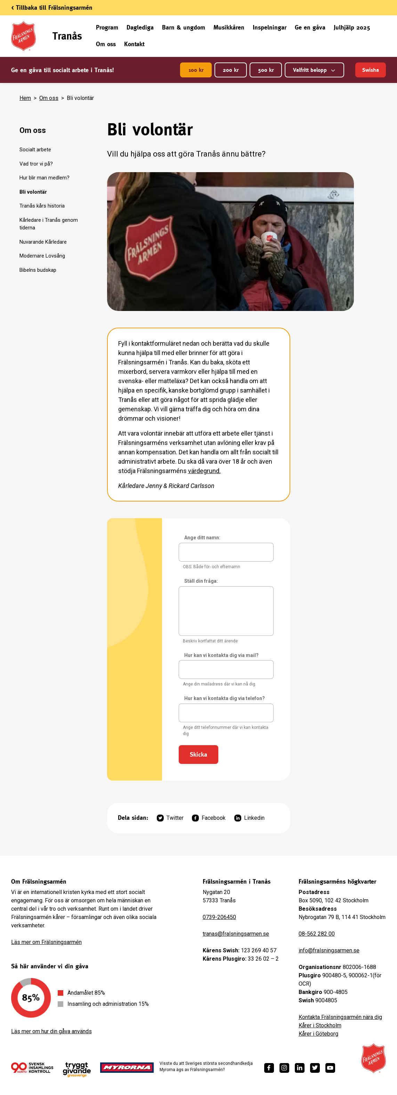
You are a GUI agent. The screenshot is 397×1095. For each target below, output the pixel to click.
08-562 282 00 (317, 933)
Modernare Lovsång (42, 256)
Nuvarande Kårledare (43, 242)
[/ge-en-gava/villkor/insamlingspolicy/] (32, 1067)
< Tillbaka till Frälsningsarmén (51, 7)
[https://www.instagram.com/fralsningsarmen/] (284, 1068)
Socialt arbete (35, 149)
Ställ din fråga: (201, 581)
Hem (25, 98)
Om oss (106, 44)
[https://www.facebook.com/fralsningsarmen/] (269, 1068)
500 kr (266, 70)
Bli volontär (33, 192)
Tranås (67, 36)
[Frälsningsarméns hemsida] (373, 1058)
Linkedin (249, 818)
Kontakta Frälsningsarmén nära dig (340, 1017)
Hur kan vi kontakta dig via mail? (221, 655)
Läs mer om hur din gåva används (51, 1031)
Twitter (170, 818)
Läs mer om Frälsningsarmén (46, 942)
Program (107, 27)
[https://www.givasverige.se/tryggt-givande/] (77, 1069)
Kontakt (134, 44)
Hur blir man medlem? (44, 178)
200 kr (230, 70)
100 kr (195, 70)
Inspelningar (269, 27)
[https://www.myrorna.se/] (127, 1067)
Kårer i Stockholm (320, 1025)
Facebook (209, 818)
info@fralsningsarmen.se (329, 950)
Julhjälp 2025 (352, 27)
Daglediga (140, 27)
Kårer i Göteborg (318, 1033)
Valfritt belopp (314, 70)
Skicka (198, 754)
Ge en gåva (310, 27)
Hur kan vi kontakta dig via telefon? (224, 698)
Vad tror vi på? (36, 164)
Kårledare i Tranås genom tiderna (48, 224)
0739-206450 (219, 917)
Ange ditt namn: (202, 537)
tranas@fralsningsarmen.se (236, 933)
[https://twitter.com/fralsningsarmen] (315, 1068)
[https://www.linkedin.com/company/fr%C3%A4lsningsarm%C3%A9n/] (300, 1068)
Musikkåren (228, 27)
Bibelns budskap (37, 270)
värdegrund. (204, 470)
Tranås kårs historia (42, 206)
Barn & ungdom (183, 27)
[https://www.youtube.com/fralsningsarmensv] (330, 1068)
